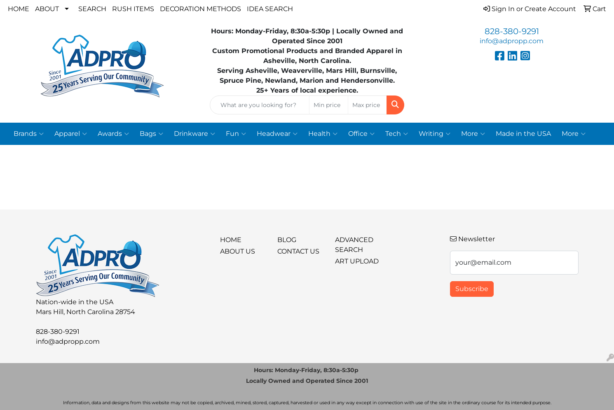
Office (361, 134)
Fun (236, 134)
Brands (29, 134)
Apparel (70, 134)
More (473, 134)
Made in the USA (523, 133)
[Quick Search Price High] (367, 105)
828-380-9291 (512, 31)
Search (92, 9)
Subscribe (471, 289)
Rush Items (133, 9)
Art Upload (357, 261)
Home (18, 9)
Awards (113, 134)
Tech (396, 134)
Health (322, 134)
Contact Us (298, 251)
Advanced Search (354, 245)
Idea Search (270, 9)
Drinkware (194, 134)
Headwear (277, 134)
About (47, 9)
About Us (237, 251)
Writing (434, 134)
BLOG (286, 240)
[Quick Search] (260, 105)
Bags (151, 134)
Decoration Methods (200, 9)
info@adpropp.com (512, 41)
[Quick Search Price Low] (328, 105)
